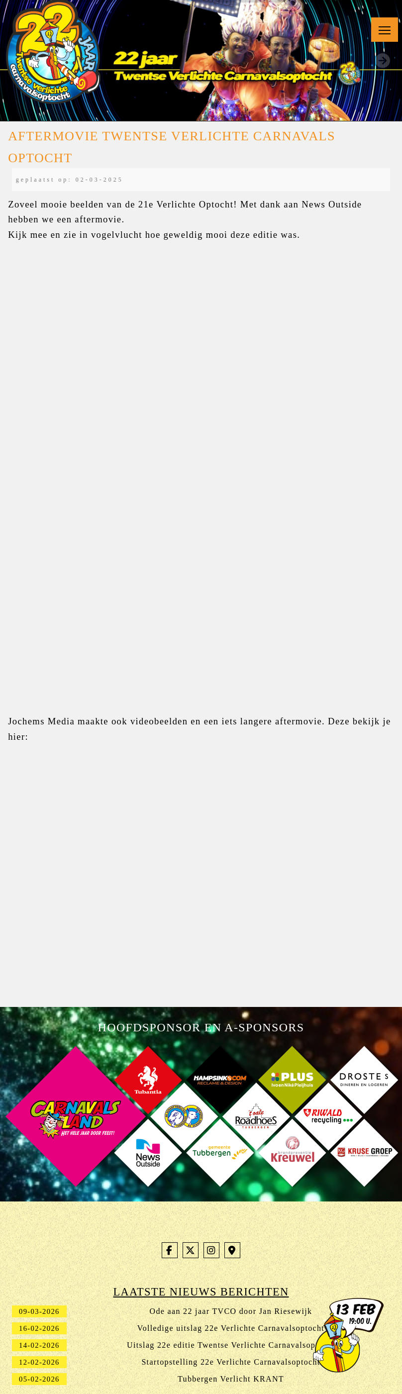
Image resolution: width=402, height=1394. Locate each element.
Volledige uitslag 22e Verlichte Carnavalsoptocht (230, 1328)
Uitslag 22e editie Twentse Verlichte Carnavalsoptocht (231, 1345)
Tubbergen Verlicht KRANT (231, 1379)
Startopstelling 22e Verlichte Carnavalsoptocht (230, 1362)
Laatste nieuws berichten (201, 1292)
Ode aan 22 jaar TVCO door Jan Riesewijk (231, 1311)
